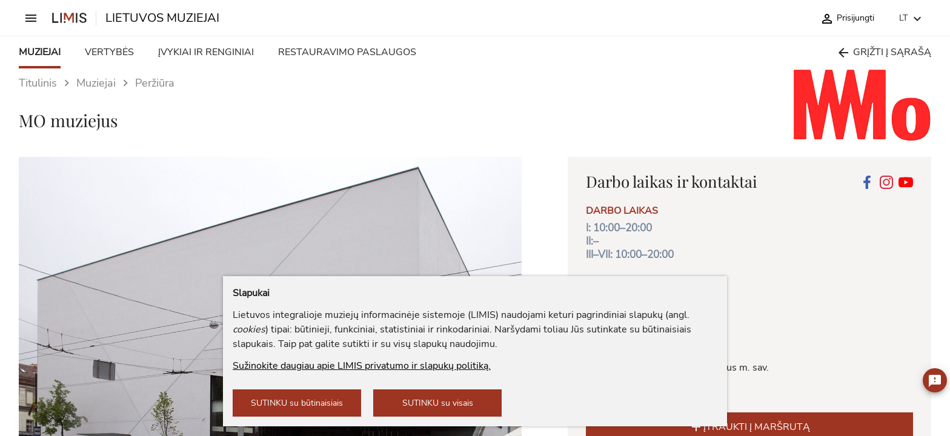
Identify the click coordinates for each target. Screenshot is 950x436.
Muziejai (96, 83)
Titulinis (38, 83)
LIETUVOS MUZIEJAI (162, 18)
